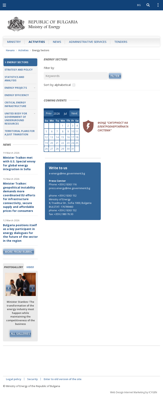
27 (51, 148)
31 (72, 148)
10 (72, 131)
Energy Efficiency (17, 95)
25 (77, 143)
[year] (56, 114)
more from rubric (18, 252)
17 (72, 137)
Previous (8, 288)
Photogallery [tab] (13, 267)
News (57, 42)
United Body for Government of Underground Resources (16, 118)
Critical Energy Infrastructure (15, 104)
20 (51, 143)
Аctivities (37, 42)
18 (77, 137)
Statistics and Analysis (14, 78)
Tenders (120, 42)
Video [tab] (30, 267)
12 (46, 137)
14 (57, 137)
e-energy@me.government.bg (67, 173)
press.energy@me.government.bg (69, 188)
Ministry (14, 42)
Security (32, 379)
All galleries (20, 333)
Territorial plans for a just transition (20, 132)
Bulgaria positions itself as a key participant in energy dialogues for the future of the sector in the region (20, 233)
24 (72, 143)
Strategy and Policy (19, 69)
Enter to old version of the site (63, 379)
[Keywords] (76, 76)
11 (77, 131)
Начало (10, 50)
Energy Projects (16, 87)
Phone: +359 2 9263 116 (63, 184)
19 (46, 143)
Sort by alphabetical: (57, 85)
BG (139, 5)
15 (62, 137)
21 (57, 143)
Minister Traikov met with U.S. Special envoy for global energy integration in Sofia (19, 163)
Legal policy (13, 379)
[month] (66, 114)
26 (46, 148)
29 (62, 148)
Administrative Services (87, 42)
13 (51, 137)
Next (32, 288)
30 (68, 148)
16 (68, 137)
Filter (115, 76)
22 (62, 143)
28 (57, 148)
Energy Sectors (17, 62)
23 (68, 143)
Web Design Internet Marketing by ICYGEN (133, 392)
